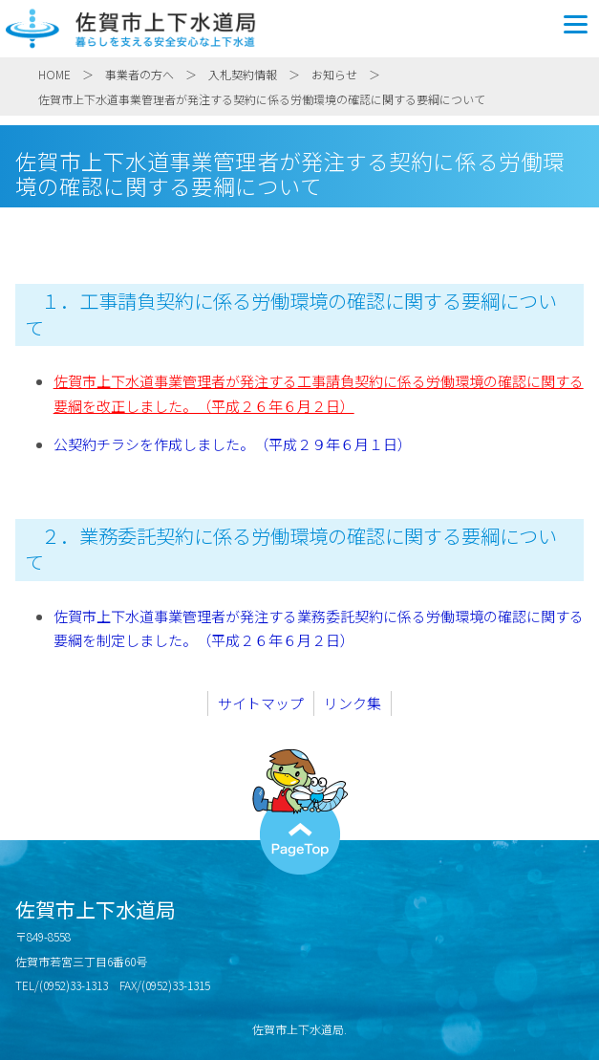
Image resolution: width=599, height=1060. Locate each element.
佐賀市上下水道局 (299, 28)
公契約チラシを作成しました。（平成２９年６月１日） (232, 444)
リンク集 (352, 703)
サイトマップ (261, 703)
